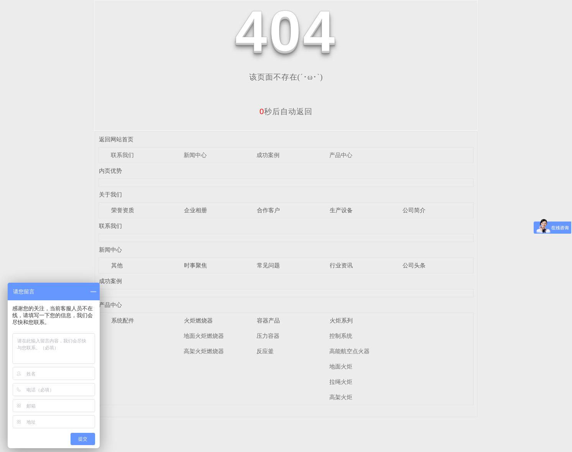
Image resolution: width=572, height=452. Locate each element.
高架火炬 (340, 397)
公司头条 (414, 265)
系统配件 (122, 320)
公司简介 (414, 210)
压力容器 (267, 335)
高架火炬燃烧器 (204, 351)
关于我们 (110, 194)
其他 (117, 265)
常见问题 (268, 265)
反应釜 (265, 351)
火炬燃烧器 (198, 320)
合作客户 (268, 210)
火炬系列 (341, 320)
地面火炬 (340, 366)
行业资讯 (341, 265)
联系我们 (122, 155)
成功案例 (267, 155)
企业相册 (195, 210)
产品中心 (340, 155)
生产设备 (341, 210)
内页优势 (110, 170)
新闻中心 (195, 155)
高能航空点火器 (349, 351)
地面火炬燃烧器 (204, 335)
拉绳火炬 (340, 381)
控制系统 (340, 335)
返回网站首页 (116, 139)
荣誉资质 (122, 210)
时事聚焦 (195, 265)
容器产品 (268, 320)
